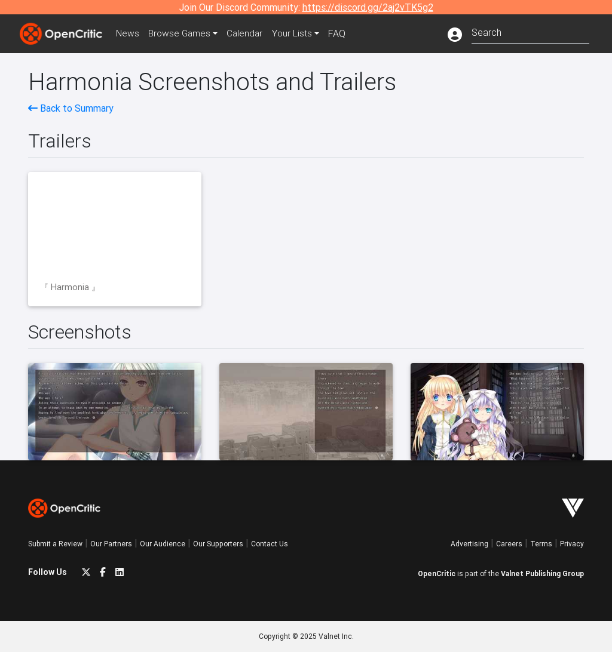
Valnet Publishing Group (542, 573)
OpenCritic (436, 573)
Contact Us (269, 543)
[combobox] (530, 31)
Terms (541, 543)
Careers (509, 543)
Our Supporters (218, 543)
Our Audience (162, 543)
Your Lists (299, 33)
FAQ (344, 33)
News (129, 33)
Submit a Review (55, 543)
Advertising (469, 543)
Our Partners (111, 543)
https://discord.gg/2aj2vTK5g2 (367, 7)
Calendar (250, 33)
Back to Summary (71, 108)
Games (183, 33)
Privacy (572, 543)
